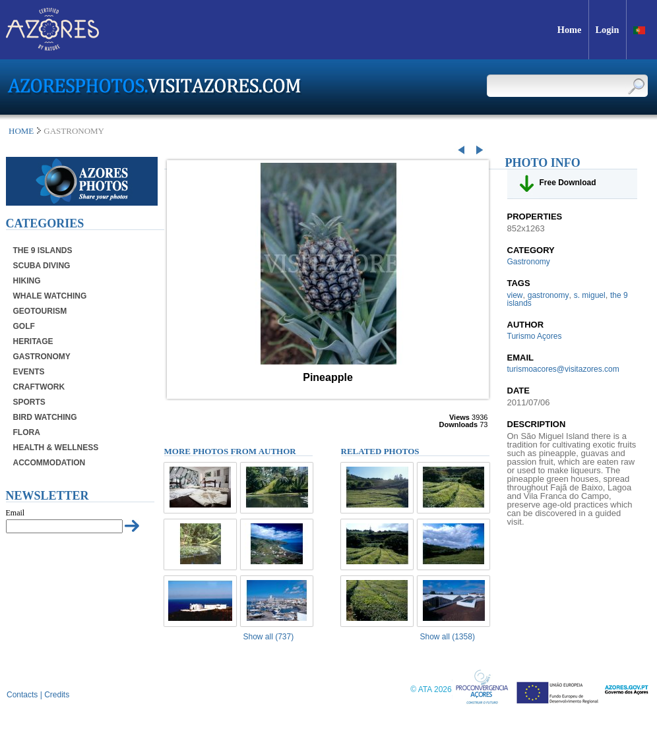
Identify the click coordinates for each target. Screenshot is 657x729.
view (515, 295)
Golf (24, 326)
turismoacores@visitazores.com (563, 369)
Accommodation (49, 462)
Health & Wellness (56, 447)
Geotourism (40, 311)
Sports (29, 402)
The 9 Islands (43, 250)
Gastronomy (42, 356)
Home (21, 131)
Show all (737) (268, 636)
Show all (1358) (447, 636)
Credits (56, 694)
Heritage (33, 341)
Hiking (27, 280)
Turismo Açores (534, 336)
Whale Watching (50, 296)
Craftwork (39, 387)
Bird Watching (45, 417)
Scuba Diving (42, 265)
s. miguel (590, 295)
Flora (26, 432)
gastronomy (548, 295)
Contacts (22, 694)
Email (15, 513)
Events (29, 371)
